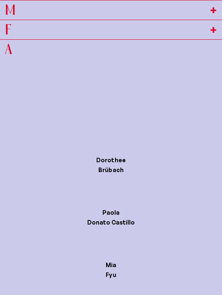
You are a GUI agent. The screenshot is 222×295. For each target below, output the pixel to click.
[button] (111, 167)
